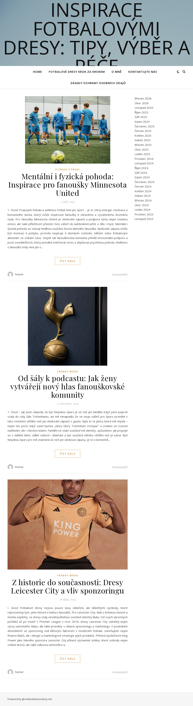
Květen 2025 (143, 135)
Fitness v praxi (67, 169)
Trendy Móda (67, 371)
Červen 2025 (143, 131)
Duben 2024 (143, 196)
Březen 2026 (143, 98)
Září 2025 (141, 117)
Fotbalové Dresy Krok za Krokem (77, 72)
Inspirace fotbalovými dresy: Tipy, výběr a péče (96, 37)
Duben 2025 (143, 140)
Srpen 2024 (142, 177)
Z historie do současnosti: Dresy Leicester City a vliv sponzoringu (67, 586)
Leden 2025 (142, 154)
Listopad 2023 (144, 219)
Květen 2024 (143, 191)
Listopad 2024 (144, 163)
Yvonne (19, 274)
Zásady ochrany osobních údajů (98, 83)
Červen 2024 (143, 186)
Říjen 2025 (141, 112)
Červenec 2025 (144, 126)
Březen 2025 (143, 145)
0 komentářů (120, 274)
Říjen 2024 (141, 168)
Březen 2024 (143, 200)
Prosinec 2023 (144, 214)
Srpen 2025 (142, 121)
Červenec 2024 (144, 182)
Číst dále (67, 261)
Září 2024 (141, 173)
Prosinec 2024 (144, 159)
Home (37, 72)
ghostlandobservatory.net (37, 699)
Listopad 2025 (144, 107)
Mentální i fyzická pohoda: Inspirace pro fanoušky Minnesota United (67, 184)
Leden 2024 (142, 209)
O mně (117, 72)
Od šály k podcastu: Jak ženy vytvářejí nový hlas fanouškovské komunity (67, 386)
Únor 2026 (142, 103)
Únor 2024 (142, 205)
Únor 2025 (142, 149)
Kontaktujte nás (142, 72)
